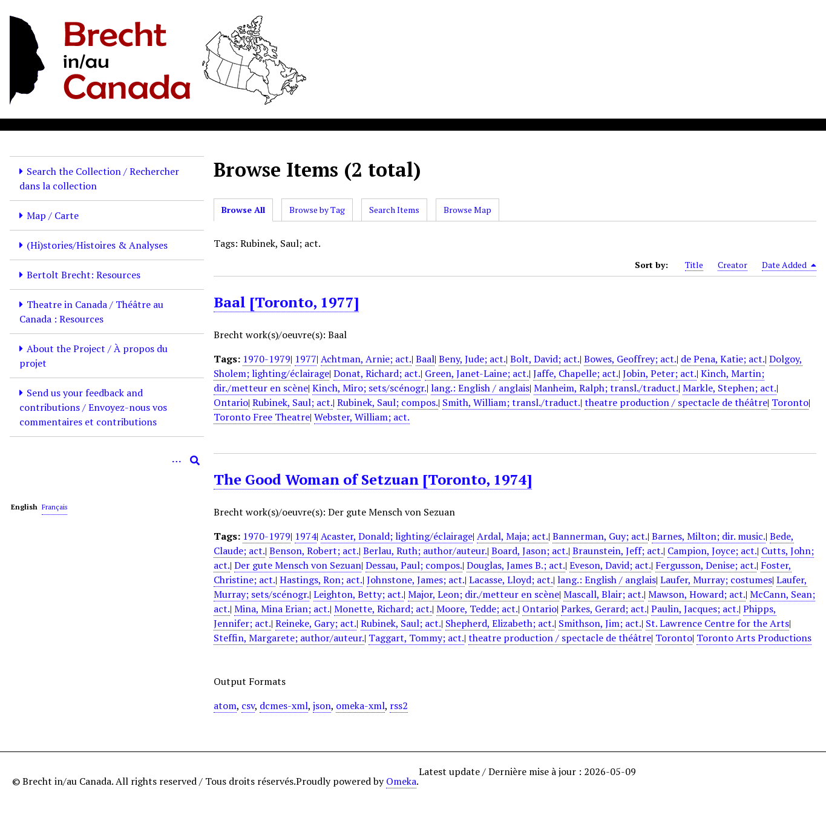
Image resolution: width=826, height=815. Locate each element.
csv (248, 705)
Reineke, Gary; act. (315, 623)
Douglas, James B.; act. (516, 565)
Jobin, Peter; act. (660, 373)
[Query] (107, 460)
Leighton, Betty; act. (358, 594)
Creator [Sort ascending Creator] (732, 264)
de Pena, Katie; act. (723, 358)
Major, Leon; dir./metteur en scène (483, 594)
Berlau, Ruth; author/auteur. (425, 550)
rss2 (399, 705)
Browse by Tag (317, 209)
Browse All (243, 209)
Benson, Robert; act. (314, 550)
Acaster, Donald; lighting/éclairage (397, 536)
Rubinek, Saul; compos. (387, 402)
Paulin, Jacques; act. (695, 608)
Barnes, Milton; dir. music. (708, 536)
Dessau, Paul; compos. (413, 565)
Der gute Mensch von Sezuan (297, 565)
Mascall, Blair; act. (603, 594)
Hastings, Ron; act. (321, 579)
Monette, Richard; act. (383, 608)
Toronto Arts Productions (754, 637)
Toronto (790, 402)
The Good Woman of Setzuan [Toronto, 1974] (373, 479)
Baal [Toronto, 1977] (286, 302)
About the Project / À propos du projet (93, 356)
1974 (305, 536)
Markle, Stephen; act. (729, 387)
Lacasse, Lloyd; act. (511, 579)
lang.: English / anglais (480, 387)
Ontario (231, 402)
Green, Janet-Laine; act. (477, 373)
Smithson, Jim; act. (600, 623)
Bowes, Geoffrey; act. (630, 358)
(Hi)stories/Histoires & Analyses (97, 245)
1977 (305, 358)
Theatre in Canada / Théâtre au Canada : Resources (91, 312)
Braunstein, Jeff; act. (617, 550)
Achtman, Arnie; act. (366, 358)
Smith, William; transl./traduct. (511, 402)
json (322, 705)
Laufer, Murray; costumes (716, 579)
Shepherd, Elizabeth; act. (499, 623)
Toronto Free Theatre (262, 417)
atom (225, 705)
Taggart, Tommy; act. (416, 637)
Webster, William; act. (362, 417)
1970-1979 (266, 358)
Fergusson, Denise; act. (705, 565)
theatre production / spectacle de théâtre (676, 402)
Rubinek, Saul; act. (292, 402)
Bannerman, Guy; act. (599, 536)
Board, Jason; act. (529, 550)
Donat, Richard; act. (377, 373)
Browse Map (467, 209)
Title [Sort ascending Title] (694, 264)
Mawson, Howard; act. (697, 594)
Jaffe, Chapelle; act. (575, 373)
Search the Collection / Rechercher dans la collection (99, 178)
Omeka (401, 781)
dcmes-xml (284, 705)
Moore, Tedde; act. (477, 608)
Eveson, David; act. (610, 565)
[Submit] (195, 460)
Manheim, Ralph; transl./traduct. (606, 387)
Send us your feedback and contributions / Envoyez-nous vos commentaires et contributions (93, 407)
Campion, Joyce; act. (712, 550)
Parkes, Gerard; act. (604, 608)
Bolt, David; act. (545, 358)
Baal (425, 358)
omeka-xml (360, 705)
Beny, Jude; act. (472, 358)
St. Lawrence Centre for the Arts (717, 623)
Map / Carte (53, 215)
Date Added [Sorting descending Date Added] (789, 265)
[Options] (177, 460)
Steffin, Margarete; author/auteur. (289, 637)
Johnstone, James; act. (416, 579)
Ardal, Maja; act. (512, 536)
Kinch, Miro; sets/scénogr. (369, 387)
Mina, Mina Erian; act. (282, 608)
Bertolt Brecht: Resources (83, 274)
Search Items (394, 209)
